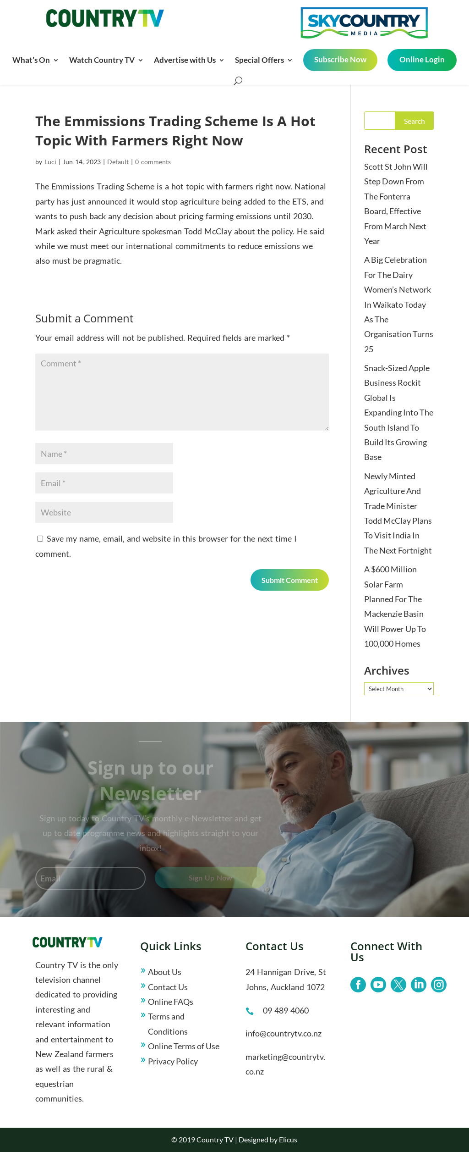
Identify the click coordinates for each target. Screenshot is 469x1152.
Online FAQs (170, 1002)
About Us (164, 972)
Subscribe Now (340, 59)
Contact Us (168, 987)
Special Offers (259, 60)
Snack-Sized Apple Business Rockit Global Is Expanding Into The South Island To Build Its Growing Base (398, 412)
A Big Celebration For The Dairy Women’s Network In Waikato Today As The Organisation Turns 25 (398, 304)
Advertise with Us (185, 60)
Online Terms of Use (183, 1046)
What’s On (31, 60)
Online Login (422, 59)
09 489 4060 (286, 1010)
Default (118, 162)
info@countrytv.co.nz (283, 1033)
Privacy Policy (173, 1061)
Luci (50, 162)
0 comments (153, 162)
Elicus (288, 1139)
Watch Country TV (102, 60)
